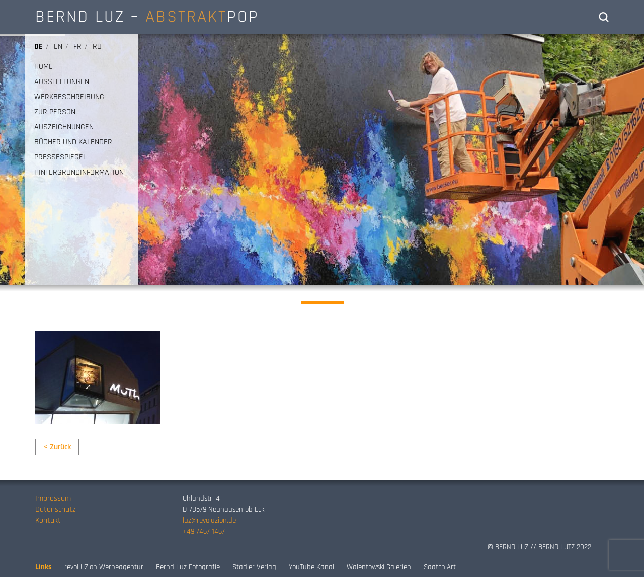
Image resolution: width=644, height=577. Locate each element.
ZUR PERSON (54, 112)
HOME (43, 67)
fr (77, 46)
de (38, 46)
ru (97, 46)
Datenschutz (55, 509)
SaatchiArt (440, 567)
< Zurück (57, 447)
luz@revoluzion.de (209, 520)
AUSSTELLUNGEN (61, 82)
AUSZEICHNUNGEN (64, 127)
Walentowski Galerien (379, 567)
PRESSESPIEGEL (60, 157)
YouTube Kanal (311, 567)
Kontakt (48, 520)
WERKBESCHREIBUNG (69, 97)
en (58, 46)
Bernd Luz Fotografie (188, 567)
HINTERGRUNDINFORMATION (79, 173)
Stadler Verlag (254, 567)
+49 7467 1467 (204, 531)
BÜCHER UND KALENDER (73, 142)
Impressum (53, 498)
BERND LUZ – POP (147, 17)
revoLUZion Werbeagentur (103, 567)
